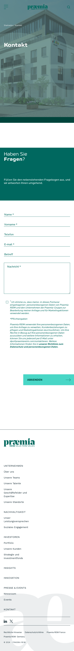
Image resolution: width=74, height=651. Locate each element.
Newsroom (10, 593)
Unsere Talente (12, 483)
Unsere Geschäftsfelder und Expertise (15, 493)
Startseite (8, 25)
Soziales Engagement (16, 527)
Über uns (9, 471)
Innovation (11, 577)
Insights (10, 567)
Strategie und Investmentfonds (13, 556)
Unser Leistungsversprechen (16, 520)
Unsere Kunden (12, 548)
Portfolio (9, 543)
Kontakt (10, 609)
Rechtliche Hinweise (13, 632)
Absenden (34, 379)
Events (8, 599)
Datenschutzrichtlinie (34, 632)
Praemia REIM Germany (14, 636)
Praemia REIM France (56, 632)
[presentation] (37, 362)
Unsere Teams (12, 477)
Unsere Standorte (14, 502)
